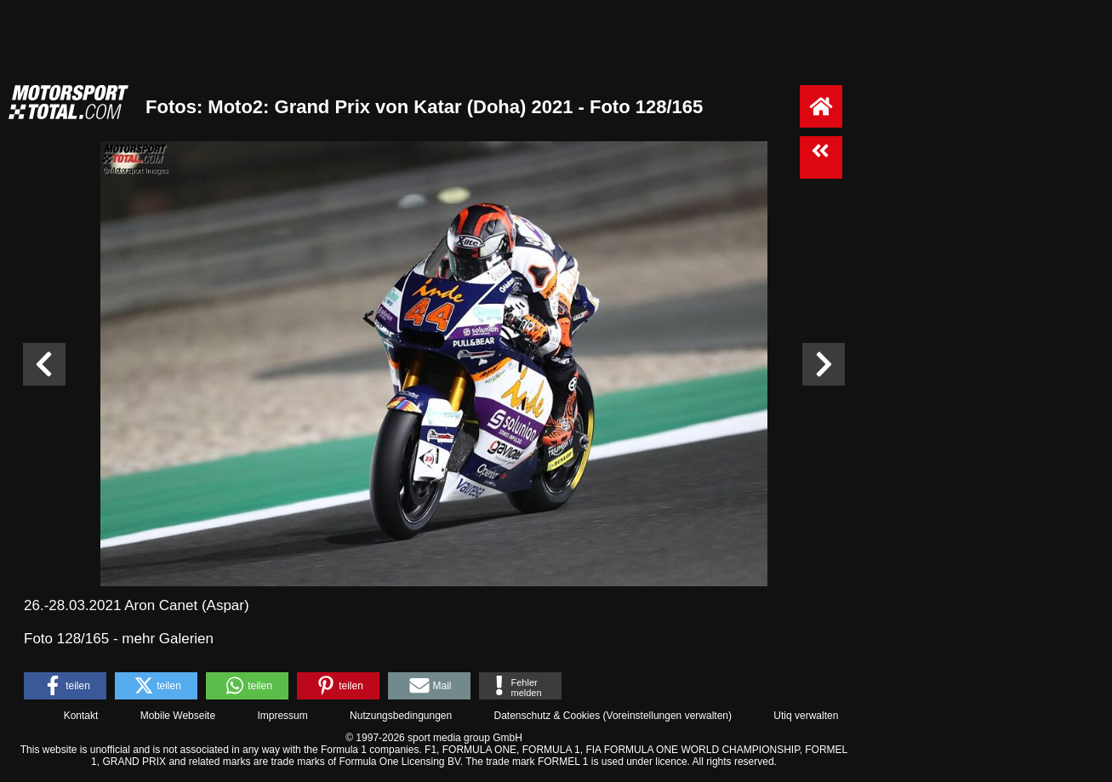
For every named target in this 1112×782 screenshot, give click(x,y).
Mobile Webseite (178, 716)
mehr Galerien (168, 639)
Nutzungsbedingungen (401, 716)
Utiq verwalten (805, 716)
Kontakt (81, 716)
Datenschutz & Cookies (546, 716)
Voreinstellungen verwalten (667, 716)
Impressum (282, 716)
